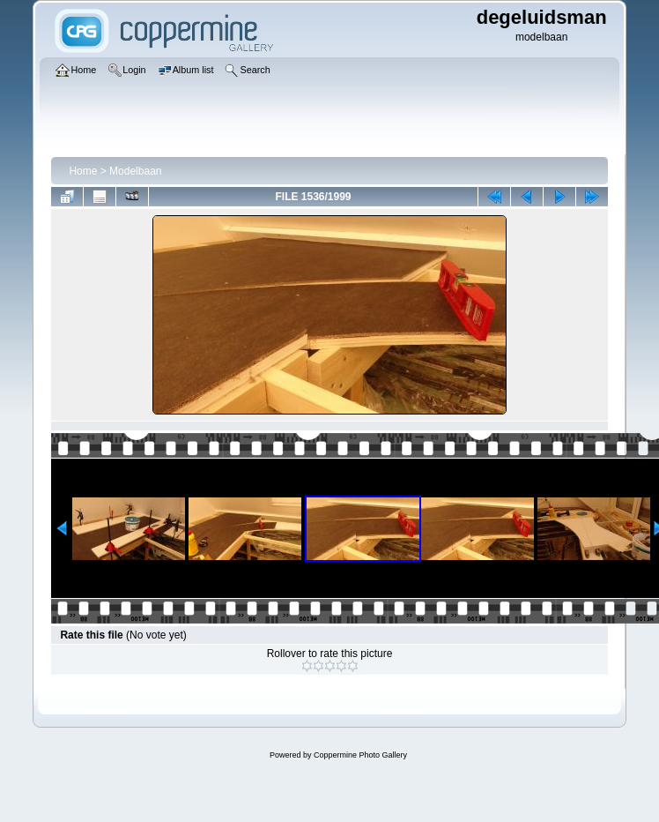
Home (83, 171)
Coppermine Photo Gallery (360, 755)
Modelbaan (135, 171)
